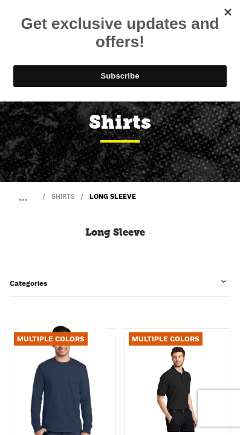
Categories (28, 283)
